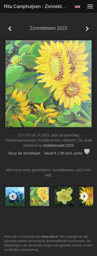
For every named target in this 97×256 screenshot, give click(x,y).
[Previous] (13, 196)
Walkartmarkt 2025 (58, 145)
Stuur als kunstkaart (48, 153)
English (77, 6)
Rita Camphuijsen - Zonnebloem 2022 (37, 6)
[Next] (84, 196)
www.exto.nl (49, 236)
